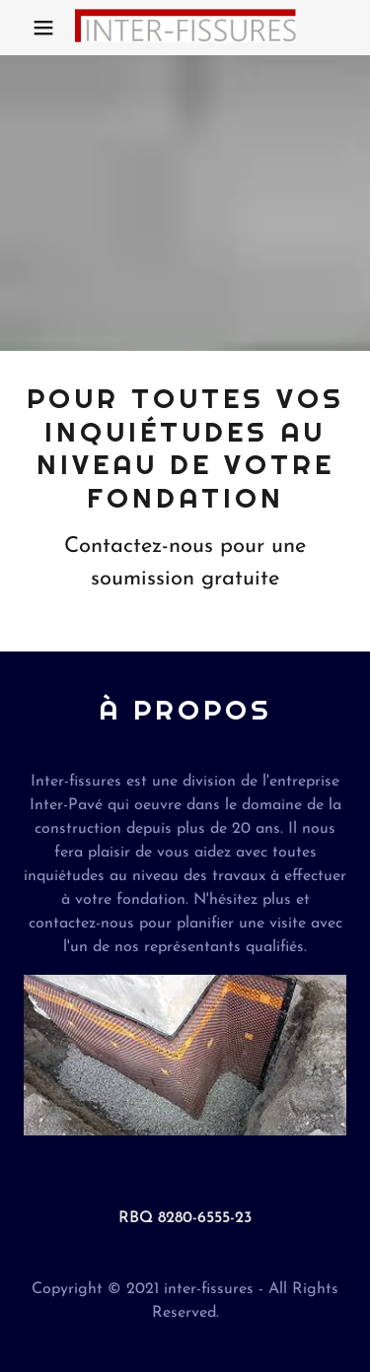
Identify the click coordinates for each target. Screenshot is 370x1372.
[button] (43, 27)
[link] (185, 27)
